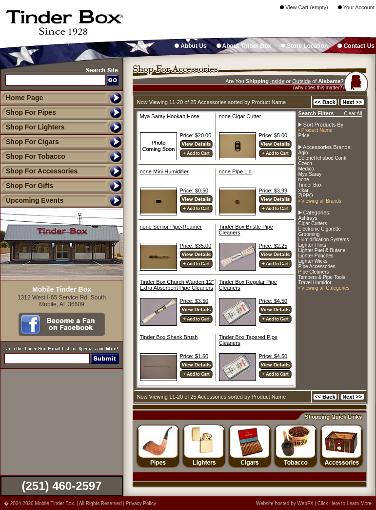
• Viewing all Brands (319, 201)
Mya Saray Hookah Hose (169, 116)
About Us (190, 45)
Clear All (353, 113)
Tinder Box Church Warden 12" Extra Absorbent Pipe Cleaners (177, 285)
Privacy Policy (141, 503)
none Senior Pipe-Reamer (171, 227)
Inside (277, 81)
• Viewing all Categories (324, 288)
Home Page (24, 98)
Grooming (309, 234)
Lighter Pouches (316, 255)
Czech (305, 163)
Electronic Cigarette (319, 229)
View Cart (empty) (304, 7)
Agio (303, 152)
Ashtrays (307, 218)
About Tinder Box (244, 45)
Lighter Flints (312, 245)
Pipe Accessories (317, 266)
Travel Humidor (315, 282)
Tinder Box (310, 185)
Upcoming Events (31, 200)
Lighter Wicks (313, 261)
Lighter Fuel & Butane (322, 250)
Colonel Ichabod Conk (322, 158)
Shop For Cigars (29, 142)
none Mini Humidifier (164, 171)
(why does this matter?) (318, 87)
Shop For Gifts (26, 186)
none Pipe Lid (235, 171)
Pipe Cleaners (313, 272)
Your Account (356, 7)
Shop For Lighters (32, 127)
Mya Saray (310, 174)
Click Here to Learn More (344, 503)
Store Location (304, 45)
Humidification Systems (323, 239)
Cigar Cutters (312, 223)
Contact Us (356, 45)
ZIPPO (305, 195)
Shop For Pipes (28, 112)
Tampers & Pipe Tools (322, 277)
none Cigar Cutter (240, 116)
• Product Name (315, 130)
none (303, 179)
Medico (306, 168)
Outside (301, 81)
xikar (303, 190)
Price (304, 135)
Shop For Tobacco (32, 156)
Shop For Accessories (39, 171)
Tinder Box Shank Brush (169, 337)
